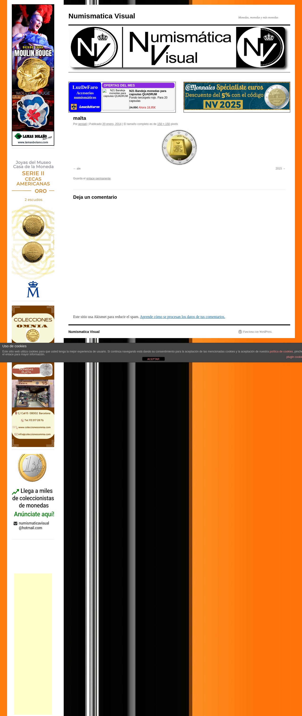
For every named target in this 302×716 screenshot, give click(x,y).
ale (78, 168)
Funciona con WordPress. (257, 331)
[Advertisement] (33, 644)
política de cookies (281, 351)
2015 (279, 168)
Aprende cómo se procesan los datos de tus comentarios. (182, 317)
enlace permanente (98, 178)
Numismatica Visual (101, 16)
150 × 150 (163, 124)
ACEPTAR (153, 359)
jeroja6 (82, 124)
